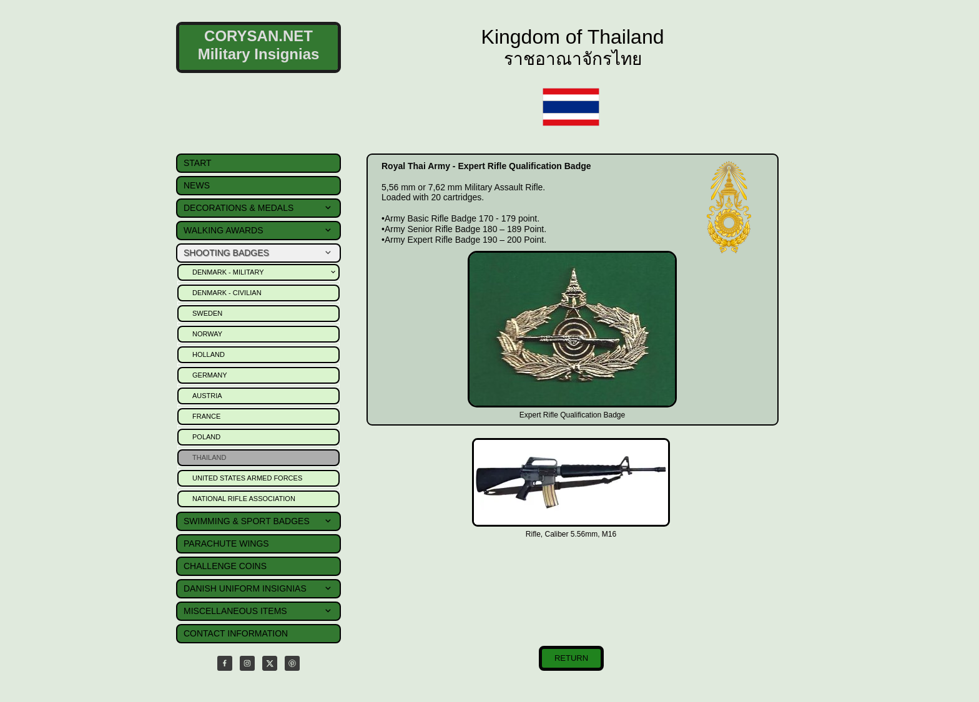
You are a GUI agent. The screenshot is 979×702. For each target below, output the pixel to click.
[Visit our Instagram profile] (247, 663)
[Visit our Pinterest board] (292, 663)
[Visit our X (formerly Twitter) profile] (269, 663)
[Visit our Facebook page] (224, 663)
